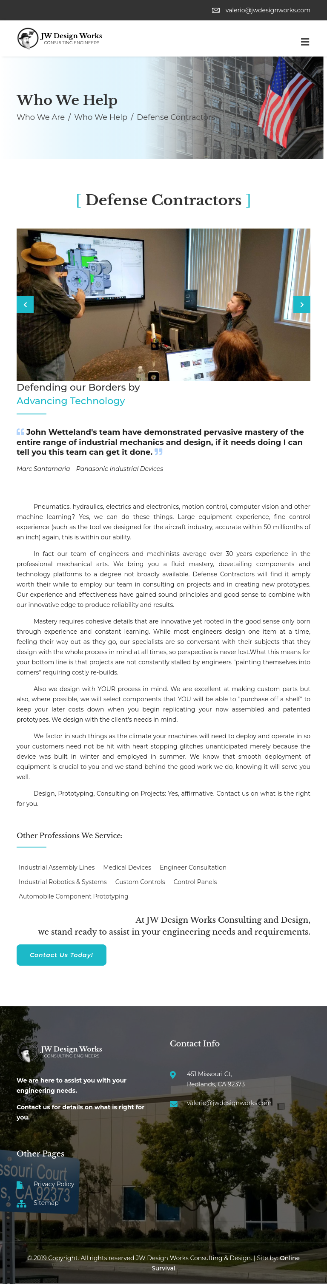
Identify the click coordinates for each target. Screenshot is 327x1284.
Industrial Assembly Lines (57, 867)
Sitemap (46, 1203)
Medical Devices (127, 867)
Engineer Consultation (193, 867)
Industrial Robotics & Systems (63, 882)
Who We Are (41, 117)
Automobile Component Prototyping (74, 896)
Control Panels (195, 882)
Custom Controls (140, 882)
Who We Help (100, 117)
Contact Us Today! (61, 955)
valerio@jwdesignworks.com (261, 10)
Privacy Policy (54, 1184)
